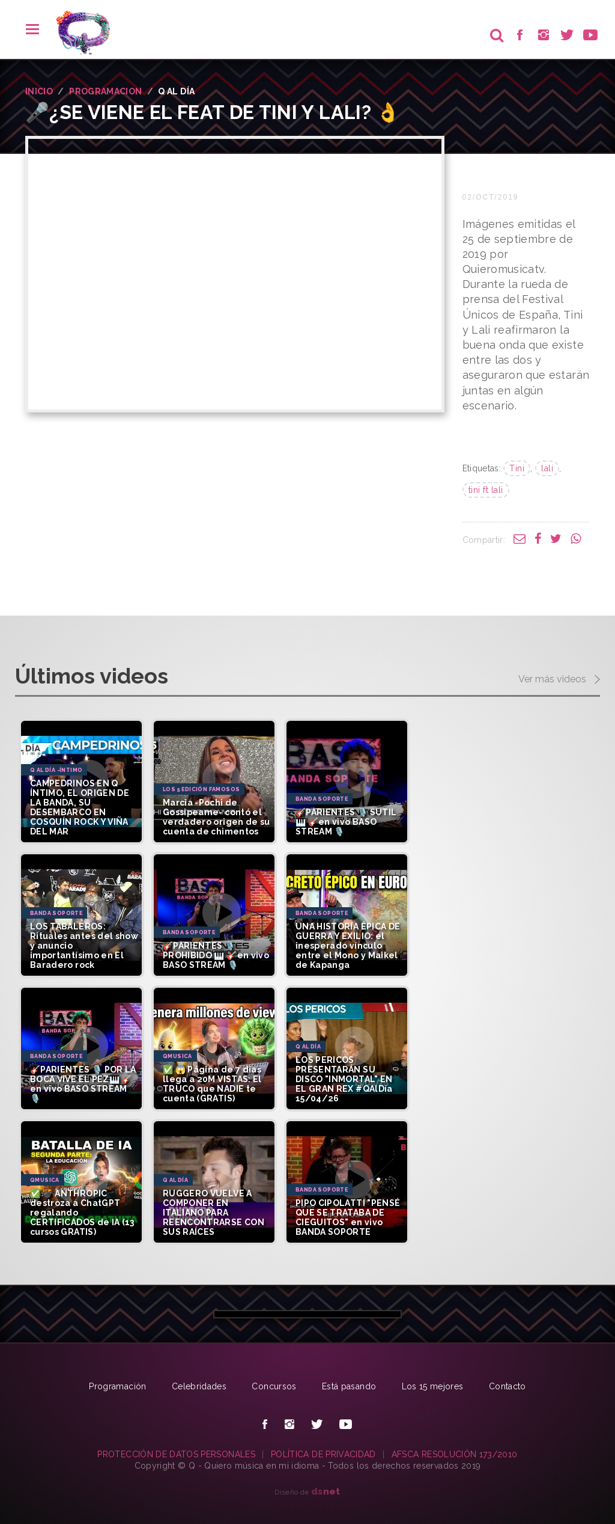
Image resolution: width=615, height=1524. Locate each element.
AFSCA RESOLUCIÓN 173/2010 (455, 1454)
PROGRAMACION (105, 91)
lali (547, 468)
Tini (516, 468)
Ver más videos (559, 680)
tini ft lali (485, 490)
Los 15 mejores (433, 1386)
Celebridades (199, 1386)
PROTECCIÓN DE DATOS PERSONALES (176, 1454)
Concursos (274, 1386)
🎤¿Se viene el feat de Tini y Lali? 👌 (213, 112)
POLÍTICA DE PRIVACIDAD (323, 1454)
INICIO (39, 91)
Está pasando (349, 1386)
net (326, 1491)
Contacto (507, 1386)
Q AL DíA (176, 91)
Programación (117, 1386)
